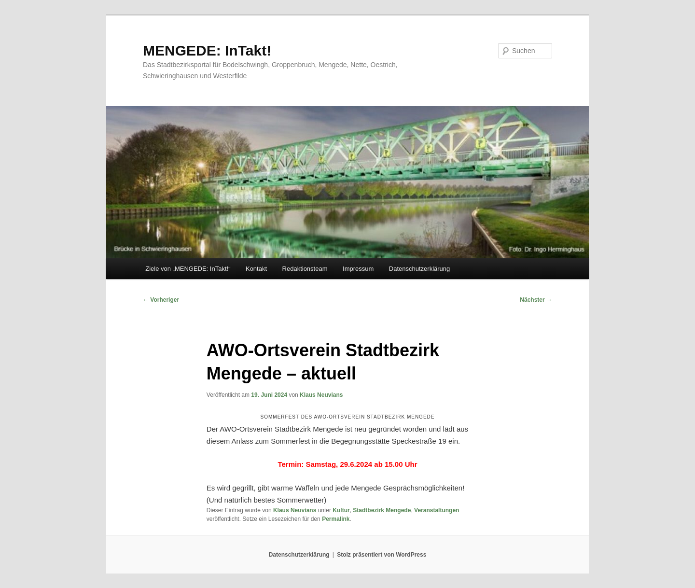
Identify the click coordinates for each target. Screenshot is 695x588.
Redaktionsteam (305, 268)
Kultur (341, 510)
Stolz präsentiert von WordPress (381, 554)
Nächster (536, 299)
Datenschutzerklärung (419, 268)
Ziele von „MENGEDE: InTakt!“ (187, 268)
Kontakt (256, 268)
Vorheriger (161, 299)
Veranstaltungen (436, 510)
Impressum (358, 268)
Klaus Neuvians (321, 395)
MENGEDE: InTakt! (207, 50)
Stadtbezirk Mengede (382, 510)
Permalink (335, 519)
